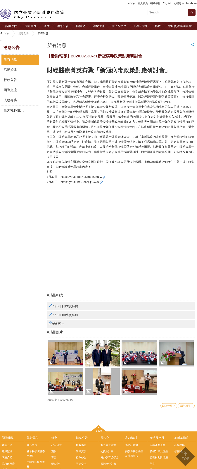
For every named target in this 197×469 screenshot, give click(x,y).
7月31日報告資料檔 (65, 315)
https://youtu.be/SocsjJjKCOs (80, 182)
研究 (47, 26)
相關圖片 (55, 332)
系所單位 (32, 445)
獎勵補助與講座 (159, 457)
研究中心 (56, 463)
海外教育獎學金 (110, 457)
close (99, 430)
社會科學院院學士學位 (36, 453)
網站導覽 (155, 3)
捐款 (158, 26)
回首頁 (131, 3)
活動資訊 (10, 70)
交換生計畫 (107, 451)
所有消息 (43, 33)
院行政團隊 (8, 463)
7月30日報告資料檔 (65, 306)
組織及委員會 (157, 445)
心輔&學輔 (141, 26)
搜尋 (192, 12)
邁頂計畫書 (131, 445)
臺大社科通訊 (14, 110)
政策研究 (56, 445)
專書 (53, 457)
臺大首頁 (143, 3)
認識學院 (11, 26)
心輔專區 (179, 3)
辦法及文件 (119, 26)
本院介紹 (7, 445)
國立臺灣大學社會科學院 (32, 14)
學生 (152, 463)
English (167, 3)
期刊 (53, 451)
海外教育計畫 (108, 445)
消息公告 (63, 26)
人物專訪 (10, 100)
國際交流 (10, 90)
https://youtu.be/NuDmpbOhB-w (81, 176)
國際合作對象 (108, 463)
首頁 (6, 33)
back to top (185, 456)
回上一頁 (167, 405)
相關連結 (55, 295)
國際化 (80, 26)
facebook (191, 3)
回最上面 (184, 405)
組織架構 (7, 451)
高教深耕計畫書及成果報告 (134, 453)
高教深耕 (98, 26)
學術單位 (30, 26)
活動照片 (58, 323)
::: (1, 39)
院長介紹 (7, 457)
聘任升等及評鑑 (159, 451)
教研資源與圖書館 (180, 26)
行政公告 (10, 80)
